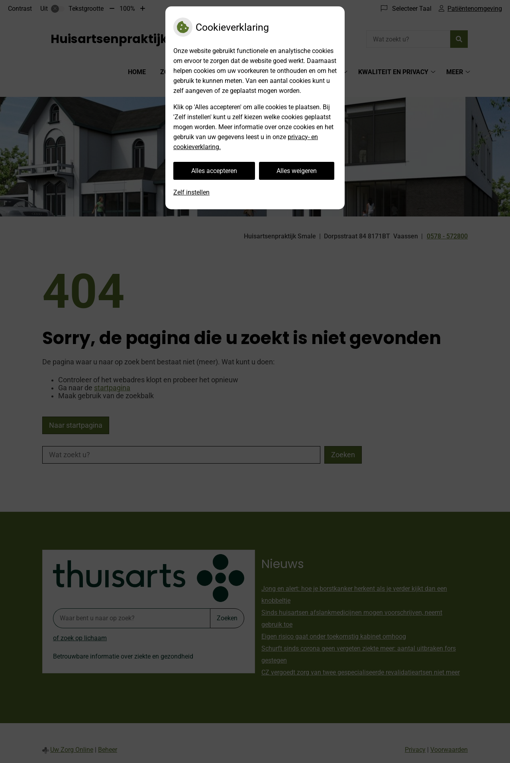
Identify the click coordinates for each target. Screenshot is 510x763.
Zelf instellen (191, 192)
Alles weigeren (297, 171)
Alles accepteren (214, 171)
